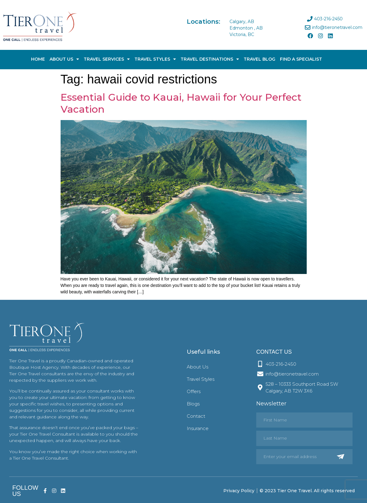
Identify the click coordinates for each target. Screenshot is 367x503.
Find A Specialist (301, 59)
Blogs (193, 404)
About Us (64, 59)
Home (38, 59)
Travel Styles (155, 59)
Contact (196, 416)
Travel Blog (259, 59)
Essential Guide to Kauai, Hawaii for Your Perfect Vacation (181, 103)
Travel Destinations (210, 59)
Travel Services (107, 59)
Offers (194, 391)
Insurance (198, 428)
